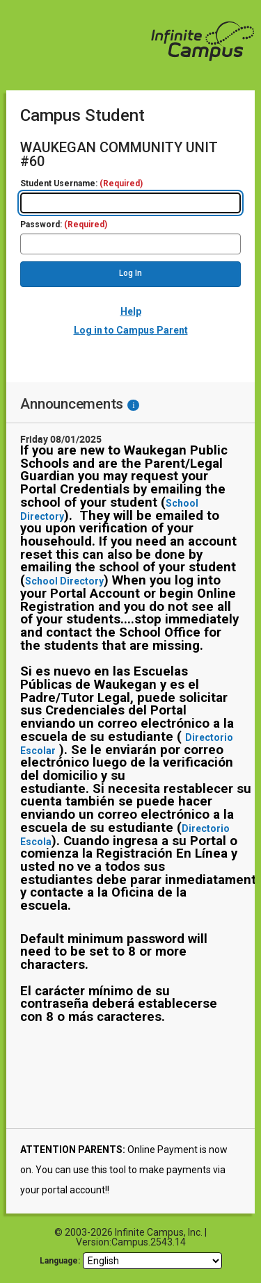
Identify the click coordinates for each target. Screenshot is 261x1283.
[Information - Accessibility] (133, 405)
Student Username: (81, 183)
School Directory (64, 581)
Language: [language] (60, 1261)
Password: (63, 224)
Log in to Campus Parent (131, 330)
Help (130, 311)
